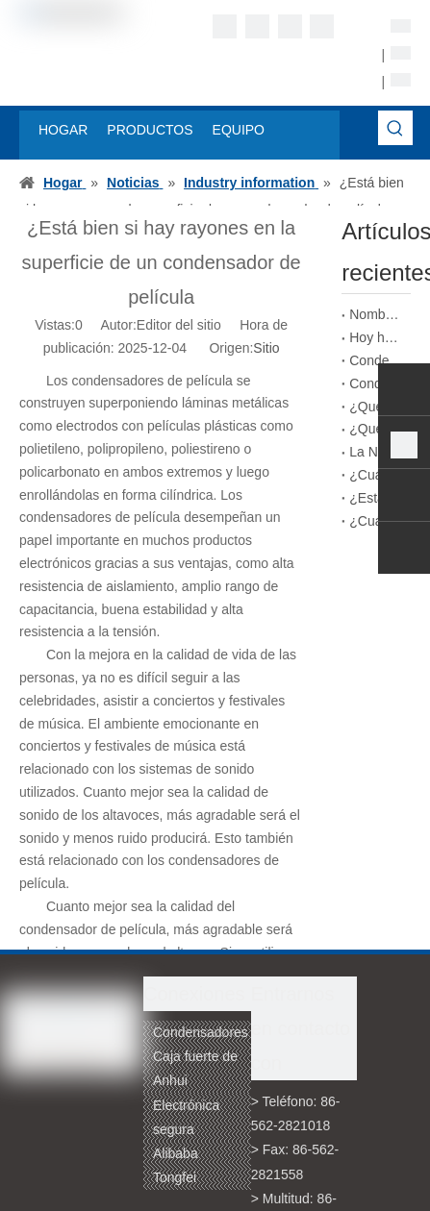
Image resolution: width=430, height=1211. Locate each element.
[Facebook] (225, 26)
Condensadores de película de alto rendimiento (376, 360)
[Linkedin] (257, 26)
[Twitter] (290, 26)
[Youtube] (322, 26)
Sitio (266, 348)
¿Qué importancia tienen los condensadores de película (376, 428)
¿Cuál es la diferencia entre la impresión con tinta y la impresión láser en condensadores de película (376, 474)
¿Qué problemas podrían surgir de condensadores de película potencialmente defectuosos (376, 406)
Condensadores (200, 1032)
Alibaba (175, 1153)
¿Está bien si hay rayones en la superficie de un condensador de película (376, 498)
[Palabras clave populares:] (395, 128)
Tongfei (174, 1177)
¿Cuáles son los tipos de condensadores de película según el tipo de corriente (376, 521)
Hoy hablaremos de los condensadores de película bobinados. (376, 337)
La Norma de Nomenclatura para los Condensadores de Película (376, 451)
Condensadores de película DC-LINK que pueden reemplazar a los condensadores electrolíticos (376, 383)
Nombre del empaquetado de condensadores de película (376, 314)
